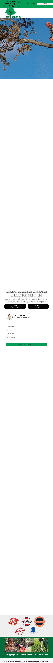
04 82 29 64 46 (10, 2)
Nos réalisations (15, 306)
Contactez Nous (38, 306)
